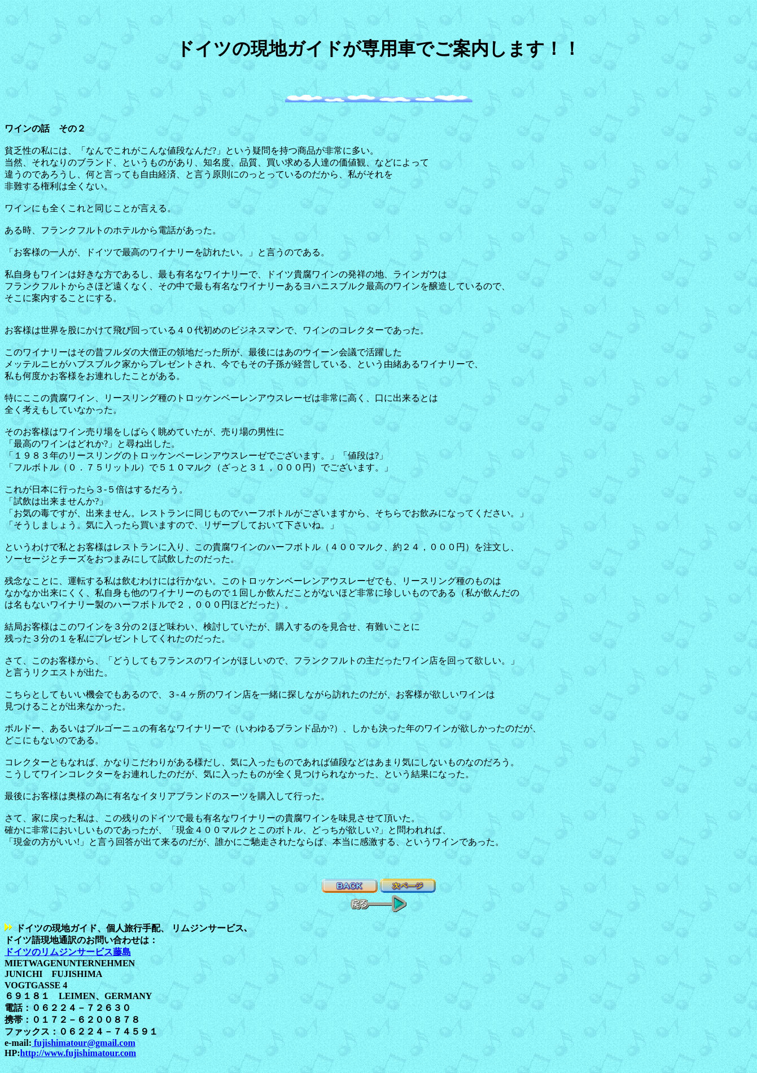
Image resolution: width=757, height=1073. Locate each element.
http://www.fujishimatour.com (78, 1053)
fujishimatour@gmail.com (83, 1043)
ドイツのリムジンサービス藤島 (68, 952)
